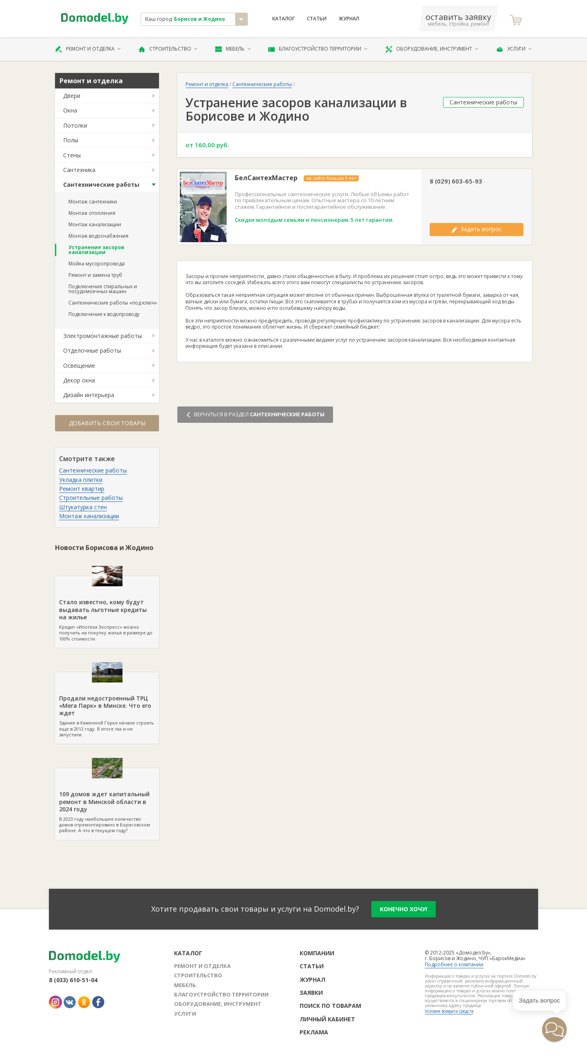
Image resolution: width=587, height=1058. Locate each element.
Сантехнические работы (101, 184)
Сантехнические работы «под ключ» (112, 302)
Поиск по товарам (330, 1006)
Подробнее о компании (454, 964)
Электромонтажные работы (102, 336)
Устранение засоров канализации (96, 250)
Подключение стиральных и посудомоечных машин (102, 289)
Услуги (514, 49)
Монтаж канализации (94, 224)
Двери (71, 95)
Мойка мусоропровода (96, 263)
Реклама (314, 1032)
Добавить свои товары (107, 423)
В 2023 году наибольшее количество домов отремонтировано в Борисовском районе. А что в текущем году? (107, 800)
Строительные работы (91, 497)
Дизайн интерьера (88, 395)
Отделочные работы (92, 350)
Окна (70, 110)
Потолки (75, 125)
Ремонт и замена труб (95, 275)
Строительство (168, 49)
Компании (317, 953)
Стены (72, 155)
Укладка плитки (80, 480)
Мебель (233, 49)
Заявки (311, 993)
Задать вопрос (476, 229)
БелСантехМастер (266, 178)
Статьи (317, 18)
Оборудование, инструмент (432, 49)
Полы (70, 140)
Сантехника (79, 170)
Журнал (349, 18)
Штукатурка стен (83, 507)
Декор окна (79, 380)
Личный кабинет (327, 1019)
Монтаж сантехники (92, 201)
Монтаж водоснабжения (98, 235)
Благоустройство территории (318, 49)
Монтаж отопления (91, 213)
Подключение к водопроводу (103, 314)
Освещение (79, 365)
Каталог (283, 18)
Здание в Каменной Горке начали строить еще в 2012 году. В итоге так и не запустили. (107, 705)
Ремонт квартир (81, 489)
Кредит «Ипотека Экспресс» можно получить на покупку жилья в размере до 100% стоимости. (107, 608)
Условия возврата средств (449, 1011)
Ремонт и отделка (88, 49)
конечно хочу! (403, 909)
